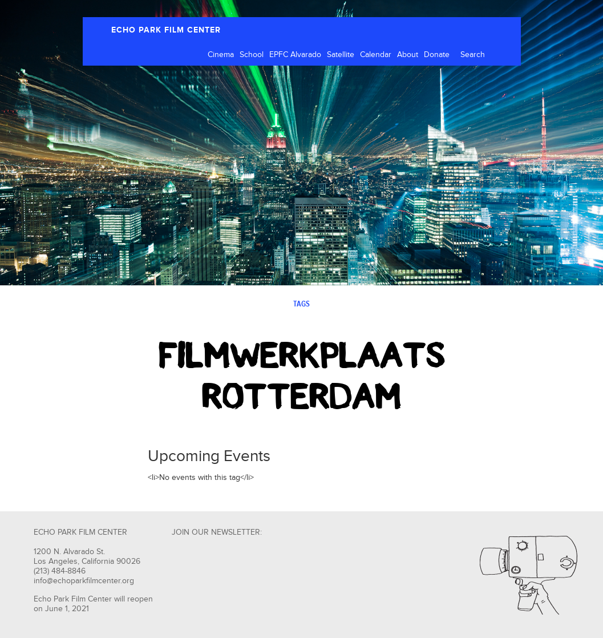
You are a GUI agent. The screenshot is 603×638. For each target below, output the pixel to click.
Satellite (340, 54)
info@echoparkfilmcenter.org (84, 580)
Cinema (221, 54)
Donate (437, 54)
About (407, 54)
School (252, 54)
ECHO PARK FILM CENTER (166, 30)
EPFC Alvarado (295, 54)
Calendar (375, 54)
